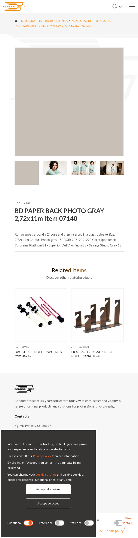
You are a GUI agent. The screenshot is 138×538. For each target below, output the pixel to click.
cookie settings (46, 474)
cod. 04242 (22, 347)
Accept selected (48, 503)
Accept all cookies (48, 489)
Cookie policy (114, 531)
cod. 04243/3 (80, 347)
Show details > (128, 523)
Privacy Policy (42, 456)
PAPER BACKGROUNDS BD (91, 21)
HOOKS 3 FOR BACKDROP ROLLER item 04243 (92, 354)
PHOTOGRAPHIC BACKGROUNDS (42, 21)
